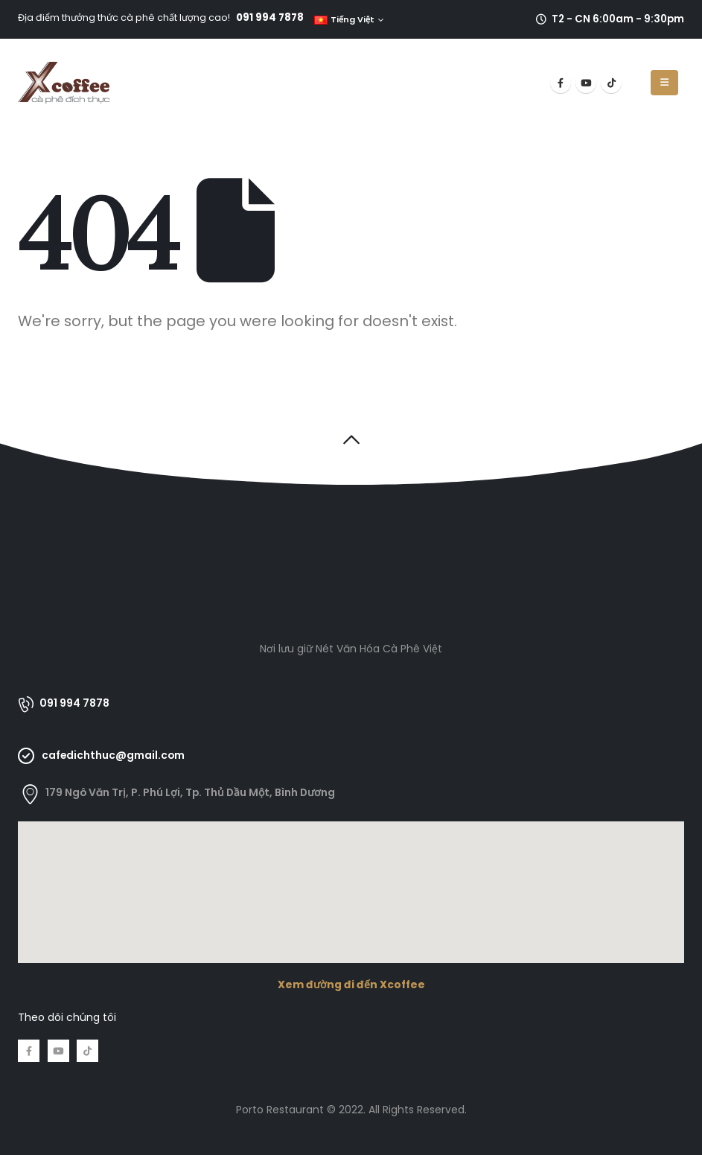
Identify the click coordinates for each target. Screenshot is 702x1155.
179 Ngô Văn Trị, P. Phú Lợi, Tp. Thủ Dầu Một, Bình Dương (190, 792)
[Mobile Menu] (664, 82)
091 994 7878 (270, 17)
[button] (351, 439)
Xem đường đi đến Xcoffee (351, 984)
